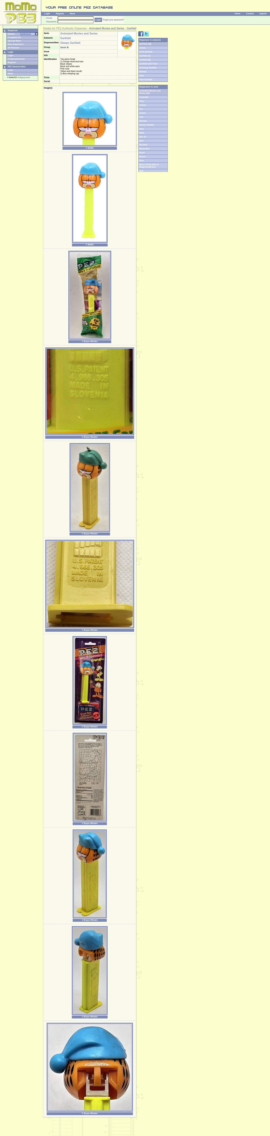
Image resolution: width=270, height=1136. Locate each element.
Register (60, 13)
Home (237, 13)
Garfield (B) (144, 60)
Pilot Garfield (145, 79)
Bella (141, 133)
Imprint (263, 13)
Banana (143, 121)
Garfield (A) (144, 56)
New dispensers (15, 44)
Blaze (142, 152)
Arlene (142, 48)
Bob (141, 171)
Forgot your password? (113, 20)
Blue (141, 160)
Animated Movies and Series (106, 28)
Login (47, 13)
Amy (141, 101)
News (72, 13)
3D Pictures (13, 48)
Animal (142, 105)
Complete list (14, 37)
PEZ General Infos (16, 66)
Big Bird (143, 145)
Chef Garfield (145, 52)
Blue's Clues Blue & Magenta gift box (149, 165)
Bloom (142, 156)
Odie (141, 75)
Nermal (142, 71)
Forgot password (16, 59)
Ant (141, 109)
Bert (141, 141)
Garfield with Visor (148, 64)
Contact (250, 13)
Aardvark (143, 97)
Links (10, 70)
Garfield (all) (145, 44)
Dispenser (13, 30)
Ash (141, 117)
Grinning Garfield (147, 68)
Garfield (131, 28)
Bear (141, 129)
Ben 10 (142, 137)
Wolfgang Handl (24, 77)
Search (11, 34)
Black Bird (144, 149)
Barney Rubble (146, 125)
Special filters (14, 41)
